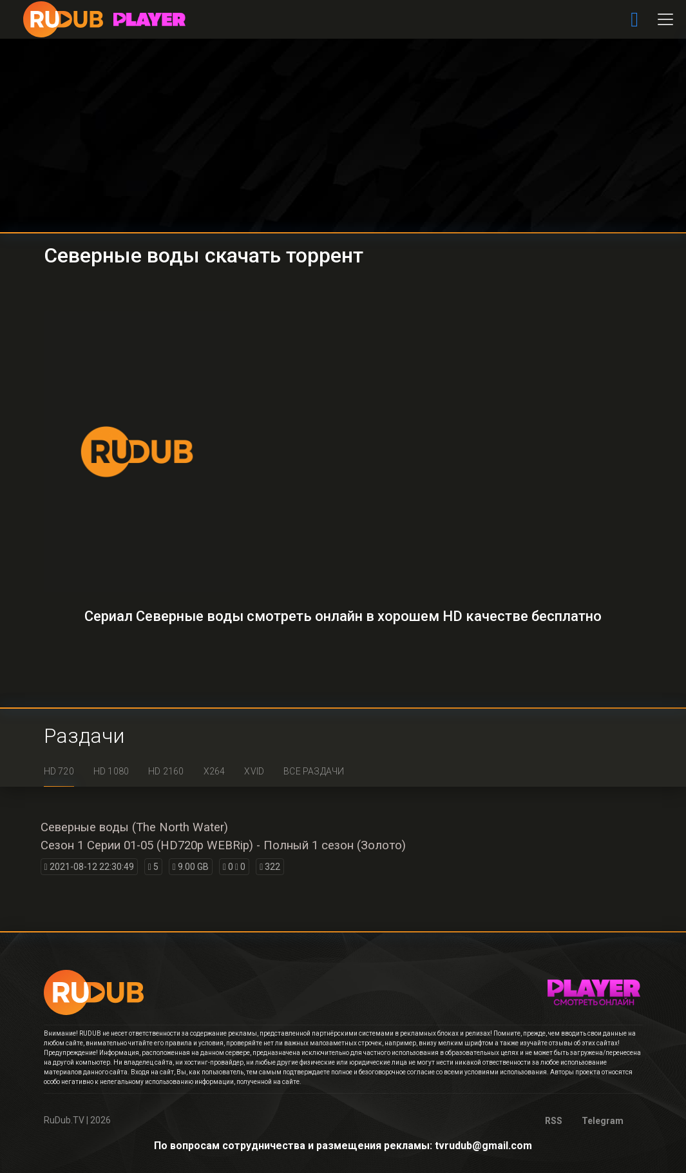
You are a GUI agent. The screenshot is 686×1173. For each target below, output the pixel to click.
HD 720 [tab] (59, 771)
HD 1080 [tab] (111, 771)
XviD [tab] (254, 771)
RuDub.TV (64, 1120)
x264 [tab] (214, 771)
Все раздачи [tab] (313, 771)
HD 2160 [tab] (166, 771)
